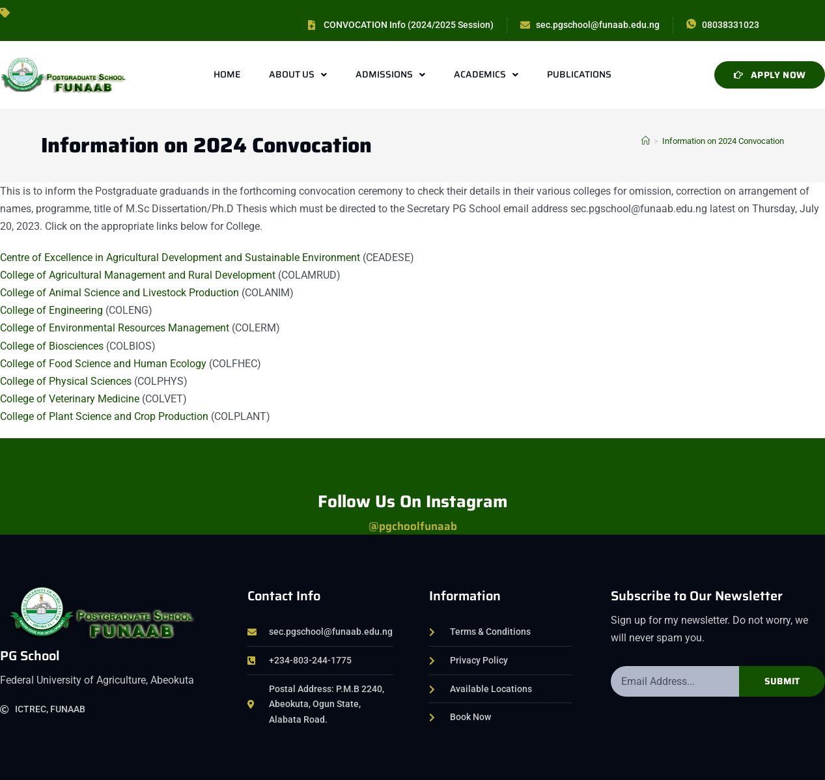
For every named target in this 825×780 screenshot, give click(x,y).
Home (227, 74)
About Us (298, 75)
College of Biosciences (53, 346)
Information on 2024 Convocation (723, 141)
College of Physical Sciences (66, 381)
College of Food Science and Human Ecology (103, 363)
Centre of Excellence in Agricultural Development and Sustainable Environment (180, 257)
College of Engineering (51, 310)
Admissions (390, 75)
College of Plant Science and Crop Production (104, 416)
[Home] (645, 141)
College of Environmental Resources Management (114, 328)
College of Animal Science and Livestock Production (121, 292)
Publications (579, 74)
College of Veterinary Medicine (69, 399)
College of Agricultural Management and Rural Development (139, 275)
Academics (486, 75)
